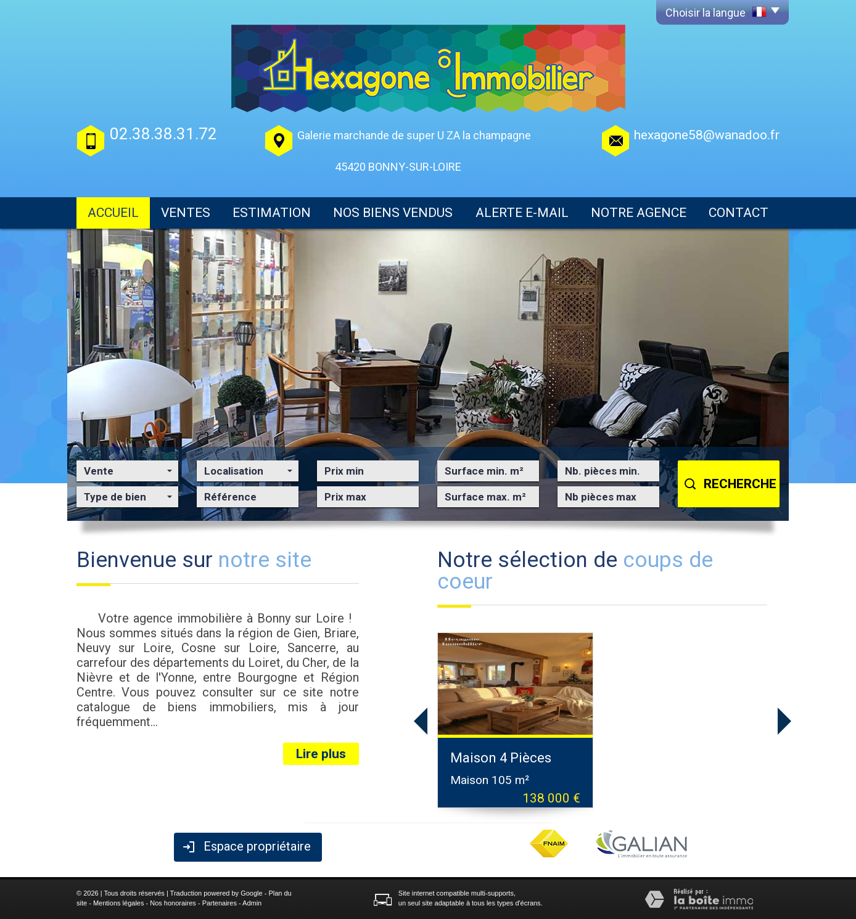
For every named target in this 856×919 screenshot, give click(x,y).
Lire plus (321, 753)
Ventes (185, 212)
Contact (738, 212)
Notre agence (638, 212)
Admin (251, 903)
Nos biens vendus (393, 212)
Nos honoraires (173, 903)
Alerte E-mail (522, 212)
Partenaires (219, 903)
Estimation (272, 212)
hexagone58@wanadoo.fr (707, 135)
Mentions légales (118, 903)
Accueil (113, 212)
